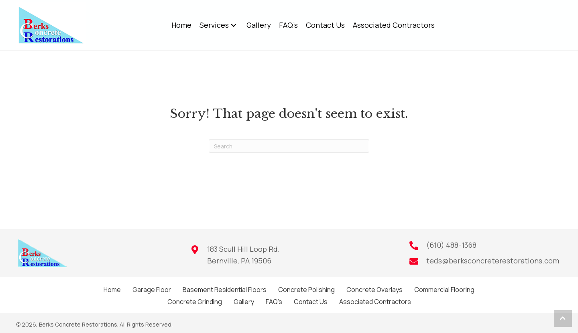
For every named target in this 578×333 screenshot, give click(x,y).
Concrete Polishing (306, 289)
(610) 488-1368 (451, 245)
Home (112, 289)
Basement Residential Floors (225, 289)
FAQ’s (274, 301)
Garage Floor (151, 289)
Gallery (244, 301)
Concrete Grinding (194, 301)
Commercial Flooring (444, 289)
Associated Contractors (375, 301)
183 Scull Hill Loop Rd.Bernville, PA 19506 (243, 254)
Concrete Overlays (374, 289)
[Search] (289, 146)
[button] (233, 25)
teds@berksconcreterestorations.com (492, 260)
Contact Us (311, 301)
